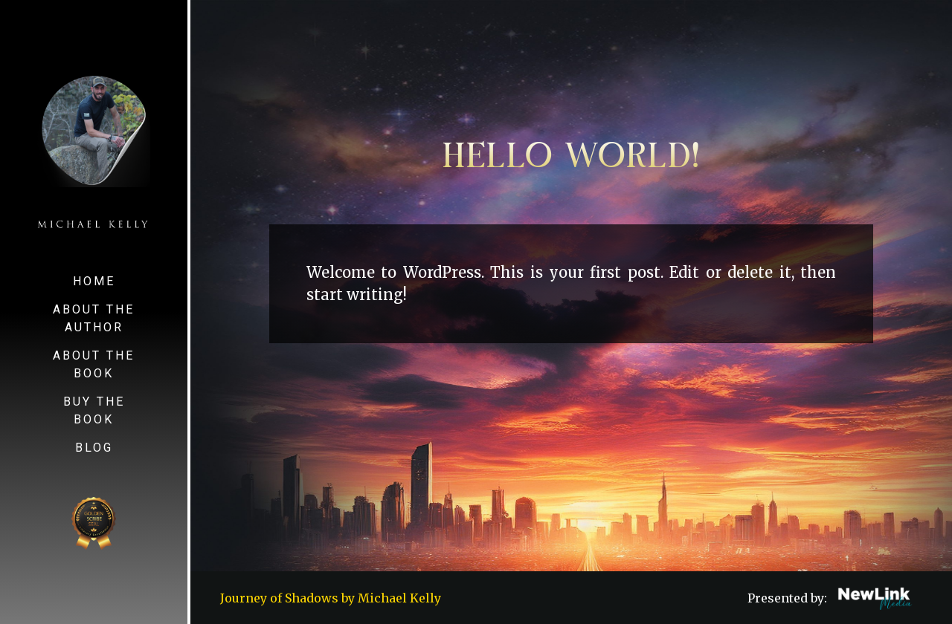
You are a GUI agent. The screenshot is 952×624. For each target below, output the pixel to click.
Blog (94, 448)
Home (94, 281)
